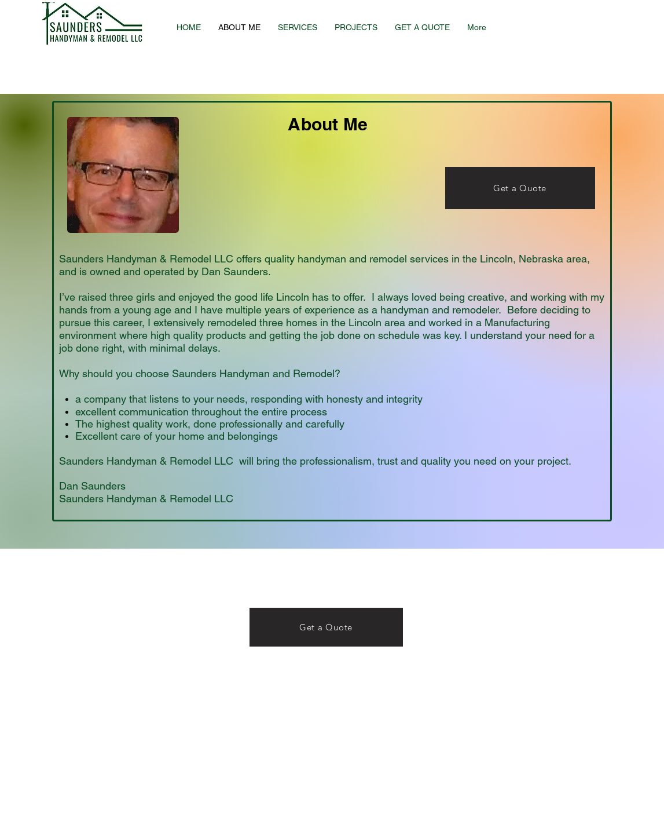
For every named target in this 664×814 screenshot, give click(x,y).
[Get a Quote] (520, 188)
